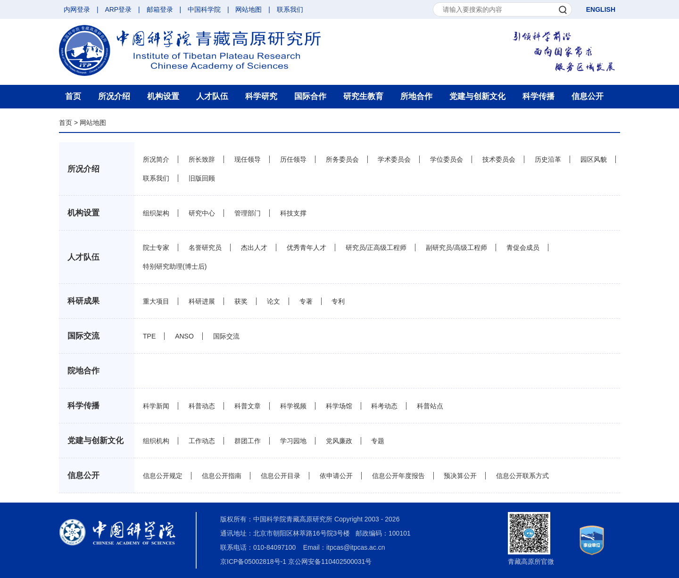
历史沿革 (548, 159)
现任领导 (247, 159)
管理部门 (247, 213)
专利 (338, 301)
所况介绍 (114, 96)
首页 (73, 96)
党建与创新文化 (477, 96)
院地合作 (83, 370)
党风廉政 (339, 441)
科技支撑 (293, 213)
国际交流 (83, 335)
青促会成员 (522, 247)
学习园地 (293, 441)
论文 (273, 301)
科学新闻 (156, 406)
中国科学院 (204, 9)
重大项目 (156, 301)
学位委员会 (446, 159)
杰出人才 (254, 247)
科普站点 (430, 406)
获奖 (241, 301)
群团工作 (247, 441)
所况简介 (156, 159)
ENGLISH (600, 9)
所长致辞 (202, 159)
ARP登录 (118, 9)
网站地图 (248, 9)
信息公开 (587, 96)
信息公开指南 (221, 475)
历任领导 (293, 159)
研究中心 (202, 213)
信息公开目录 (280, 475)
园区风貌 (593, 159)
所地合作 (416, 96)
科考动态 (384, 406)
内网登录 (77, 9)
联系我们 (290, 9)
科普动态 (202, 406)
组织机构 (156, 441)
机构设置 (163, 96)
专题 (377, 441)
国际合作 (310, 96)
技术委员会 (498, 159)
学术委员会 (394, 159)
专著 (306, 301)
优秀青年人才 (306, 247)
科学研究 (261, 96)
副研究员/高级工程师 (456, 247)
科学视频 (293, 406)
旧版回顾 (202, 178)
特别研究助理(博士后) (175, 266)
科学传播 (538, 96)
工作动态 (202, 441)
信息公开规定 (162, 475)
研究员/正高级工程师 (376, 247)
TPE (149, 336)
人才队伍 (212, 96)
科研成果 (83, 301)
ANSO (184, 336)
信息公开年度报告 (398, 475)
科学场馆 (339, 406)
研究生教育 (363, 96)
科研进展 (202, 301)
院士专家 (156, 247)
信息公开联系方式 (522, 475)
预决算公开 (460, 475)
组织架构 (156, 213)
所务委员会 (342, 159)
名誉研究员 (205, 247)
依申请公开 (336, 475)
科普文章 (247, 406)
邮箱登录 (160, 9)
